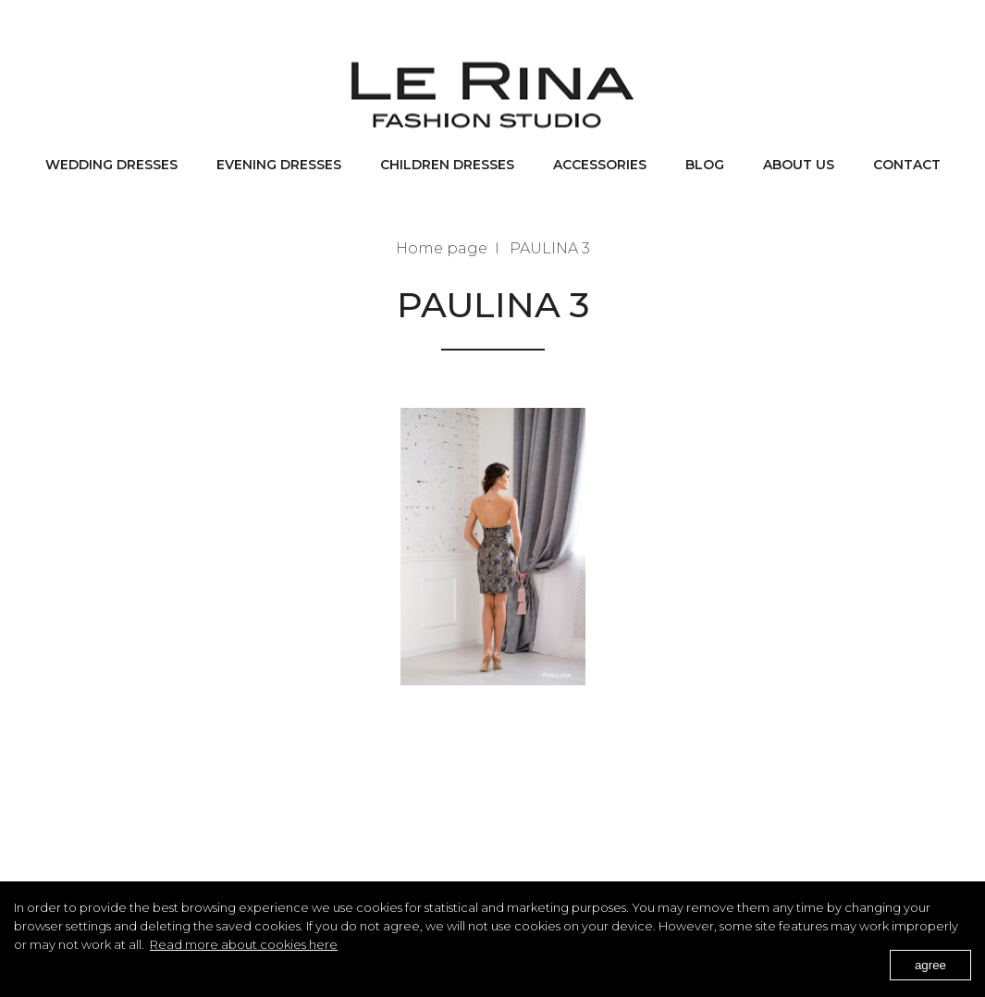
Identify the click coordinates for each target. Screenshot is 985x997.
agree (930, 965)
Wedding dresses (111, 164)
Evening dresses (278, 164)
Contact (907, 164)
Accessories (599, 164)
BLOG (704, 164)
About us (798, 164)
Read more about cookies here (244, 944)
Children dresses (447, 164)
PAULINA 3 (550, 248)
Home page (441, 248)
